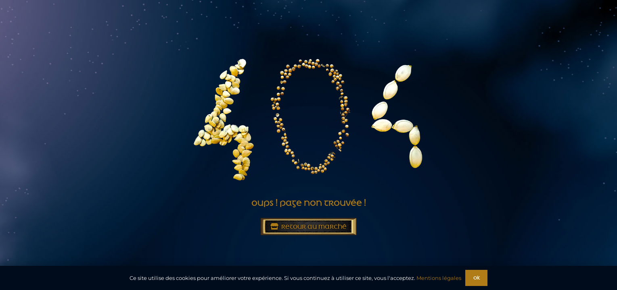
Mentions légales (438, 278)
